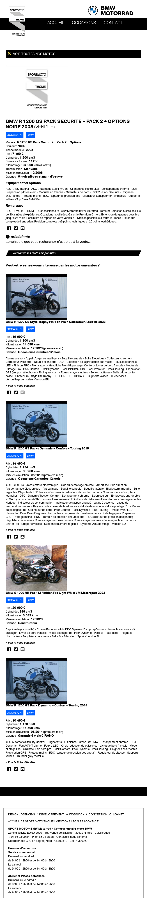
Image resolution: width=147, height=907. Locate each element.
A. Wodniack (75, 814)
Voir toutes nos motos (33, 54)
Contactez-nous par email (72, 836)
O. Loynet (116, 814)
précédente (18, 237)
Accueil (55, 23)
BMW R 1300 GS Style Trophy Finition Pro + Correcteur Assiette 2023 (56, 322)
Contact (113, 23)
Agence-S (28, 814)
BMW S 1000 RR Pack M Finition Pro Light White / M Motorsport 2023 (55, 593)
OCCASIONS (84, 23)
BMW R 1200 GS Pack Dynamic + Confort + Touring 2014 (46, 705)
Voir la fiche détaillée (21, 385)
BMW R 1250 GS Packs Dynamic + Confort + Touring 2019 (47, 448)
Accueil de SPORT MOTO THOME (31, 821)
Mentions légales (69, 821)
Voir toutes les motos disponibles (34, 253)
